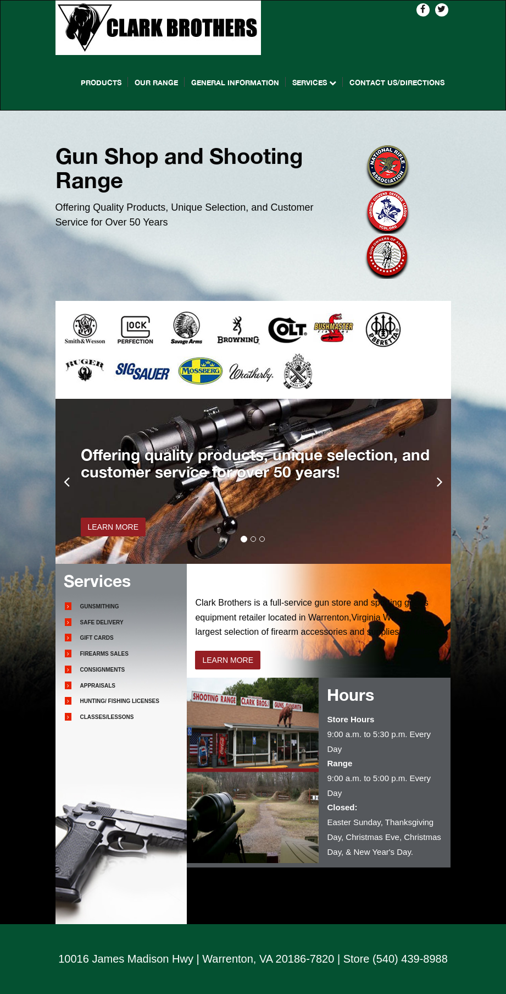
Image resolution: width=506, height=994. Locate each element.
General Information (235, 82)
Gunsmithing (99, 606)
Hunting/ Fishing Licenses (119, 701)
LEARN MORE (113, 527)
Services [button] (314, 82)
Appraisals (97, 686)
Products (101, 82)
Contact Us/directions (396, 82)
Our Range (156, 82)
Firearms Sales (104, 654)
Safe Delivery (102, 622)
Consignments (102, 670)
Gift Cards (97, 638)
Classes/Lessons (107, 717)
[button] (67, 481)
